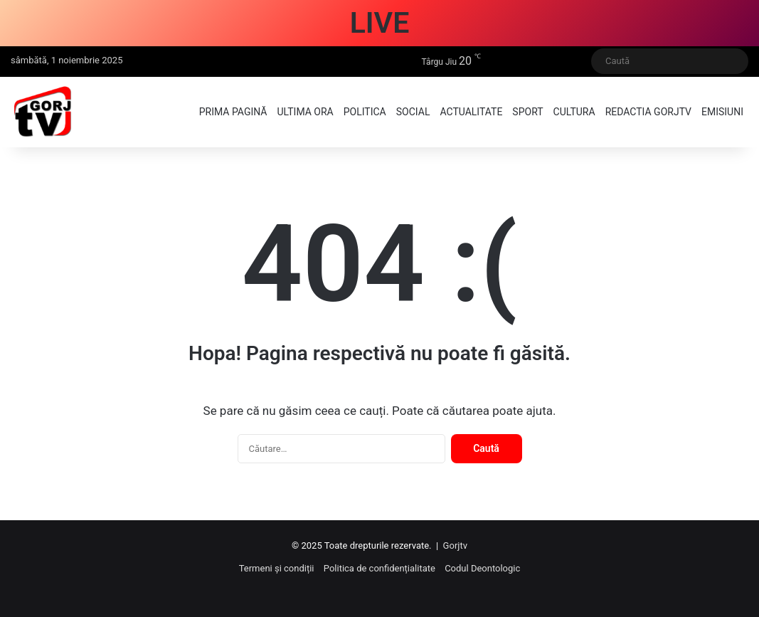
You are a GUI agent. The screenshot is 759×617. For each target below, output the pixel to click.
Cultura (574, 111)
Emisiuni (722, 111)
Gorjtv (455, 545)
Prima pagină (233, 111)
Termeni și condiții (276, 568)
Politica (365, 111)
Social (413, 111)
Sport (527, 111)
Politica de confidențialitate (379, 568)
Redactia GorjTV (648, 111)
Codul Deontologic (482, 568)
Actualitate (471, 111)
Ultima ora (305, 111)
